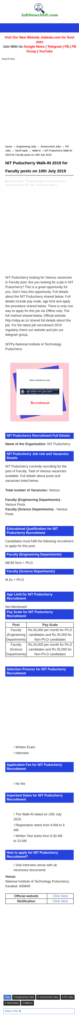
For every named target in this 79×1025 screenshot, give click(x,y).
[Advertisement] (39, 103)
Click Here (60, 896)
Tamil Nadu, (42, 185)
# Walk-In (27, 1003)
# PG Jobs (67, 997)
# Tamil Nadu (12, 1003)
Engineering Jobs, (56, 181)
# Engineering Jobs (24, 997)
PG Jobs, (30, 185)
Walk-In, (53, 185)
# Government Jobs (48, 997)
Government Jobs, (15, 185)
